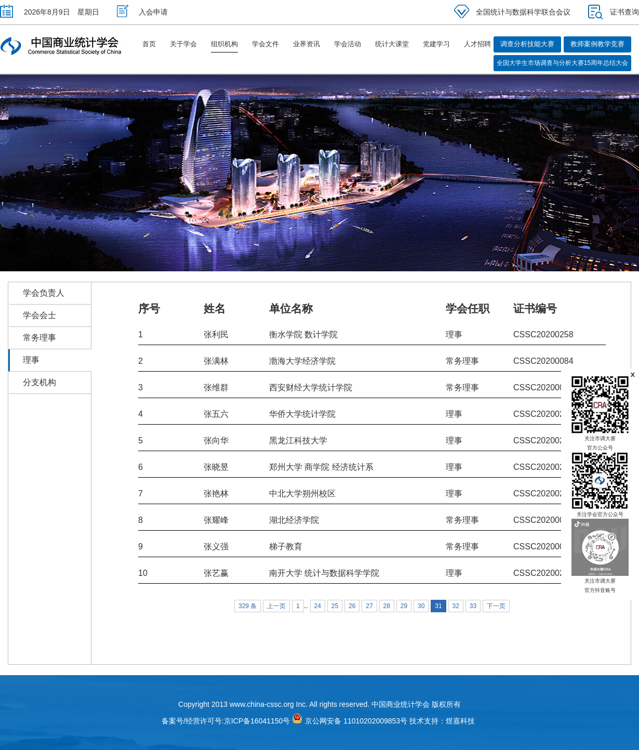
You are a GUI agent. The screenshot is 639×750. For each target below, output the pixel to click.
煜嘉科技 (460, 721)
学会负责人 (43, 292)
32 (455, 606)
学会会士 (39, 315)
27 (369, 606)
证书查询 (613, 12)
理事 (31, 360)
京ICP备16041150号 (257, 721)
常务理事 (39, 337)
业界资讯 (306, 44)
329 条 (247, 606)
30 (421, 606)
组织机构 (224, 44)
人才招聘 (477, 44)
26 (352, 606)
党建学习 (436, 44)
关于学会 (183, 44)
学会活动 (347, 44)
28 (386, 606)
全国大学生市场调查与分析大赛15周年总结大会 (562, 63)
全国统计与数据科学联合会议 (512, 12)
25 (334, 606)
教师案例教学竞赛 (597, 44)
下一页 (496, 606)
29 (404, 606)
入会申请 (142, 12)
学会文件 (265, 44)
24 (317, 606)
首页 (149, 44)
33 (473, 606)
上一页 (276, 606)
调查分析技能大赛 (527, 44)
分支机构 (39, 382)
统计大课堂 (392, 44)
